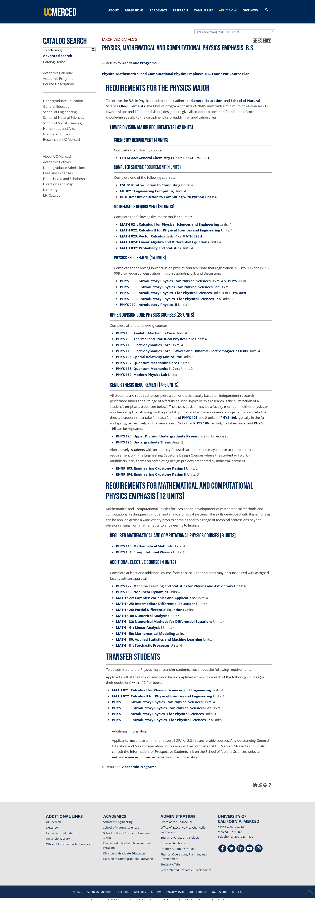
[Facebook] (222, 846)
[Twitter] (231, 846)
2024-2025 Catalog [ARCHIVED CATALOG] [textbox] (220, 28)
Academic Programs (58, 75)
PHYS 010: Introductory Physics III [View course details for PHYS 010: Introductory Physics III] (148, 301)
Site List (237, 888)
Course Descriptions (59, 80)
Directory (50, 186)
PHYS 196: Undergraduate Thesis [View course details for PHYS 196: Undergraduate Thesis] (143, 438)
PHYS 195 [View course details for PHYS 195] (190, 414)
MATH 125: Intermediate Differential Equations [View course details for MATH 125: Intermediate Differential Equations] (155, 600)
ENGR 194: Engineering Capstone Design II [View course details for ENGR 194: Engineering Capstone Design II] (151, 471)
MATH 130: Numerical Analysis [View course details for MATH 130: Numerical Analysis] (141, 612)
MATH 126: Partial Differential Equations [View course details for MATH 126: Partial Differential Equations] (150, 606)
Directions (122, 888)
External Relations (173, 840)
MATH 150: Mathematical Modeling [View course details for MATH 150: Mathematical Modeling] (145, 630)
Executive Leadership (60, 830)
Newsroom (53, 824)
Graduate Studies (56, 130)
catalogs (99, 897)
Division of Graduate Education (124, 850)
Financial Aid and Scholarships (66, 175)
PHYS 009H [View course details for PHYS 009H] (238, 289)
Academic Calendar (58, 69)
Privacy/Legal (175, 888)
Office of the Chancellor (176, 818)
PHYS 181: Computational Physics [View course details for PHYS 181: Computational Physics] (144, 548)
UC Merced (53, 818)
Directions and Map (58, 181)
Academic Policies (57, 158)
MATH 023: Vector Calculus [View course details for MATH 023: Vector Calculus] (142, 232)
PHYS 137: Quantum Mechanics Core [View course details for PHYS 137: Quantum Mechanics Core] (146, 359)
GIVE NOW (250, 10)
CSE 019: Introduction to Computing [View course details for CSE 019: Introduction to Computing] (150, 181)
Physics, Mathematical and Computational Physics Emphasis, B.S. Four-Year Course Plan (176, 70)
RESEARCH (180, 10)
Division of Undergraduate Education (128, 855)
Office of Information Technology (68, 841)
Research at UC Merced (61, 136)
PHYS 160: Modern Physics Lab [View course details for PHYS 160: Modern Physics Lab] (141, 371)
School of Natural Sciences (63, 114)
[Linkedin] (240, 846)
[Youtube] (249, 846)
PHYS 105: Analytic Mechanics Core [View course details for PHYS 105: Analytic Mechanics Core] (145, 329)
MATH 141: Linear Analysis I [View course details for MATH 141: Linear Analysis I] (139, 624)
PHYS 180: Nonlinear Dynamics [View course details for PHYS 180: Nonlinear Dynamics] (142, 588)
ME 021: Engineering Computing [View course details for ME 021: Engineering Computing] (147, 187)
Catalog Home (54, 58)
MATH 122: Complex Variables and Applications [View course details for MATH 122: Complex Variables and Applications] (155, 594)
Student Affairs (171, 861)
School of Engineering (60, 108)
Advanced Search (57, 52)
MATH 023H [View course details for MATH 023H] (192, 232)
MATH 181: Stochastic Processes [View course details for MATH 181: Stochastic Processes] (143, 642)
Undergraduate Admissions (64, 164)
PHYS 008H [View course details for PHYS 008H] (237, 277)
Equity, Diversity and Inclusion (181, 834)
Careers (156, 888)
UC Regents (219, 888)
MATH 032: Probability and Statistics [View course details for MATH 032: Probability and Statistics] (150, 244)
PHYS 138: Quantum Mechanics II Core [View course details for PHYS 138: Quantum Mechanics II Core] (148, 365)
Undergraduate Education (63, 97)
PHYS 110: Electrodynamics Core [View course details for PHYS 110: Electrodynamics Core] (143, 341)
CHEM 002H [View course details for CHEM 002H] (199, 154)
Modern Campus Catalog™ (205, 897)
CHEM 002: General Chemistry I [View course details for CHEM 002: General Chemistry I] (146, 154)
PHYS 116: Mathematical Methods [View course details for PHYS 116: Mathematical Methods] (144, 542)
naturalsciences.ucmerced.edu (138, 753)
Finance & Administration (178, 845)
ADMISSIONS (134, 10)
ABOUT (113, 10)
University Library (58, 835)
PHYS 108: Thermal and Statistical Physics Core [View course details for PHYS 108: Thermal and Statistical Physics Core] (155, 335)
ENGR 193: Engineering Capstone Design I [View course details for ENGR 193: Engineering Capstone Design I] (150, 465)
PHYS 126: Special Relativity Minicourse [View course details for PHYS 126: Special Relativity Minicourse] (149, 353)
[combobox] (234, 28)
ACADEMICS (158, 10)
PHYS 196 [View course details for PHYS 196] (228, 414)
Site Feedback (198, 888)
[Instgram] (258, 846)
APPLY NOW (228, 10)
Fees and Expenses (58, 169)
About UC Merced (57, 153)
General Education (57, 103)
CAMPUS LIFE (203, 10)
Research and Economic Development (186, 867)
